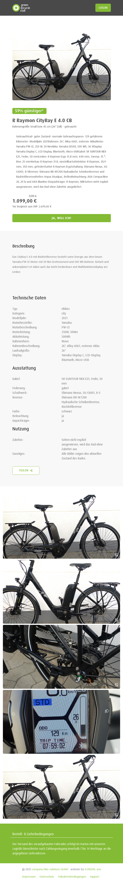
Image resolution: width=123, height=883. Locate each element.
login (103, 7)
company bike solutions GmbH (50, 869)
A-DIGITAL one (93, 869)
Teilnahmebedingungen (72, 876)
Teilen (26, 470)
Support (94, 876)
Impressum (29, 876)
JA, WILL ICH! (61, 218)
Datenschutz (47, 876)
